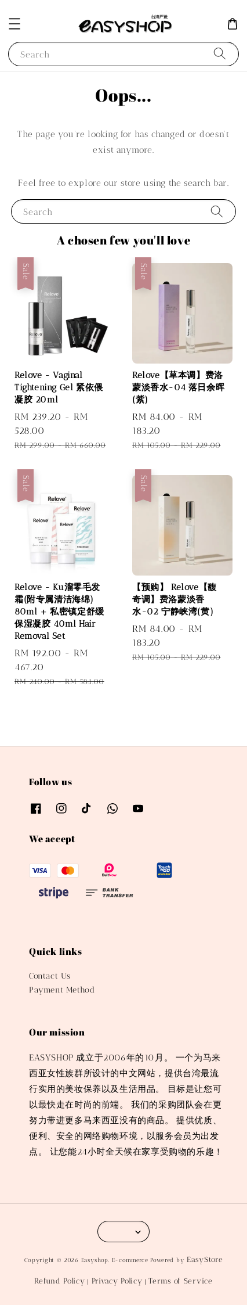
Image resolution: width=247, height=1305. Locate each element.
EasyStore (205, 1259)
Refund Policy (59, 1281)
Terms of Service (180, 1281)
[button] (14, 24)
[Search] (219, 53)
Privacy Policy (117, 1281)
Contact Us (50, 976)
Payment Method (62, 990)
